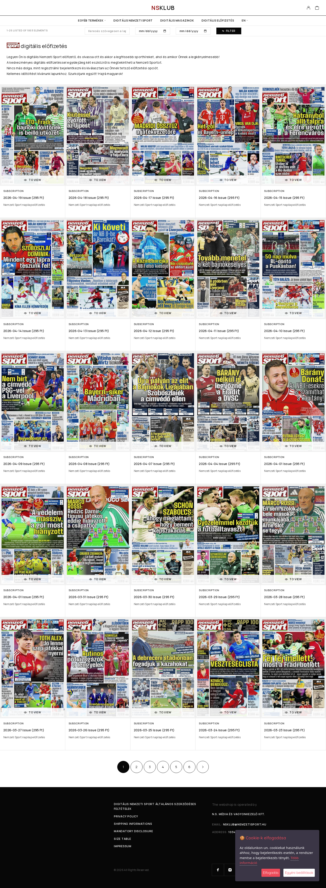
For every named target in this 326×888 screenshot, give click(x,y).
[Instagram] (230, 870)
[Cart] (317, 8)
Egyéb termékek (90, 20)
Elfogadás (270, 873)
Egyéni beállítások (299, 873)
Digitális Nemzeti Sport (133, 20)
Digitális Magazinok (177, 20)
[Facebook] (218, 870)
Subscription (13, 191)
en (244, 20)
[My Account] (308, 8)
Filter (228, 31)
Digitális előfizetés (218, 20)
